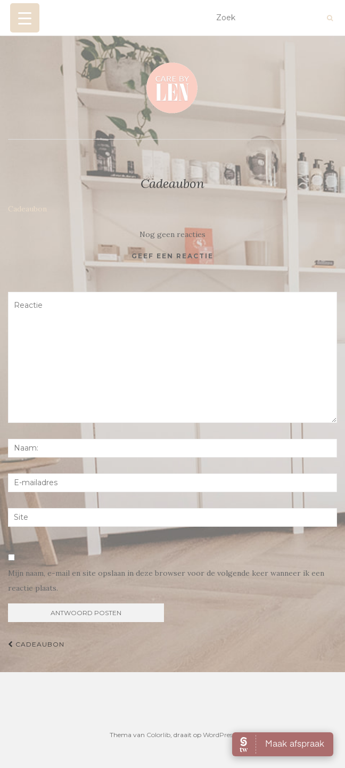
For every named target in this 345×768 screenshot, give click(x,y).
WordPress (219, 735)
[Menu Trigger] (24, 17)
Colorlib (158, 735)
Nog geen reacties (172, 234)
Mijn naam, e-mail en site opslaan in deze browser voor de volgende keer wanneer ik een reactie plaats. (166, 580)
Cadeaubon (27, 209)
